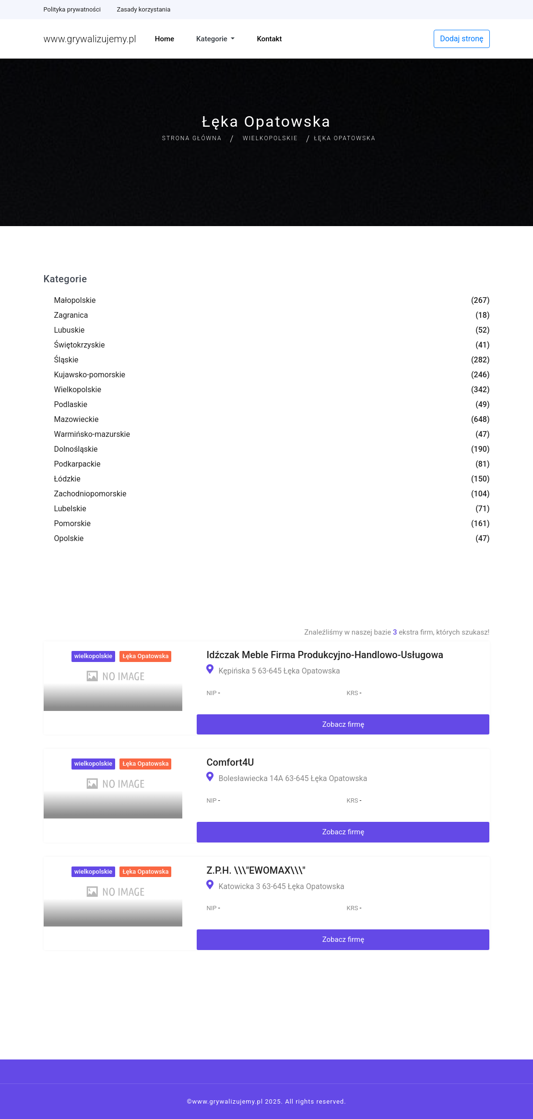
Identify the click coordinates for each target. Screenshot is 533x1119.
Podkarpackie (77, 464)
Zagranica (71, 315)
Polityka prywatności (72, 9)
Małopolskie (75, 300)
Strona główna (192, 138)
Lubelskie (70, 508)
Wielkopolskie (270, 138)
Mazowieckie (76, 419)
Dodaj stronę (461, 38)
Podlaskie (70, 404)
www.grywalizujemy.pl (90, 39)
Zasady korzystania (143, 9)
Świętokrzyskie (79, 344)
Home (164, 39)
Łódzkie (67, 478)
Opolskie (69, 538)
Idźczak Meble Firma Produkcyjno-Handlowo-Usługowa (324, 655)
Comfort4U (230, 762)
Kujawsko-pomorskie (90, 374)
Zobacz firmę (343, 724)
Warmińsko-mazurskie (92, 434)
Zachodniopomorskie (90, 493)
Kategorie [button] (212, 39)
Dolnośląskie (76, 449)
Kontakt (269, 39)
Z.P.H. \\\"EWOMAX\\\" (255, 870)
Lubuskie (69, 330)
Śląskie (66, 359)
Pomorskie (72, 523)
